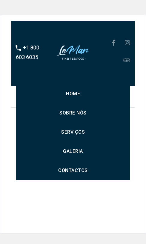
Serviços (73, 132)
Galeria (73, 151)
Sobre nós (73, 113)
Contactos (73, 170)
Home (73, 94)
